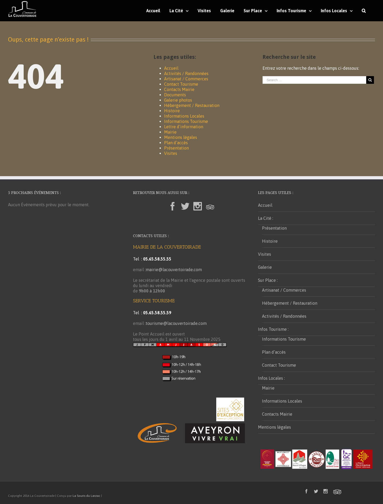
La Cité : (265, 218)
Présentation (176, 148)
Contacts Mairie (179, 89)
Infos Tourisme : (273, 329)
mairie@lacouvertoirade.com (174, 269)
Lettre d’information (183, 126)
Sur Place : (268, 280)
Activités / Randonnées (186, 73)
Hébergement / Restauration (191, 105)
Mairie (170, 132)
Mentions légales (180, 137)
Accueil (171, 68)
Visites (170, 153)
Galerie (265, 267)
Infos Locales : (271, 378)
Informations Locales (184, 116)
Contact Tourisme (181, 84)
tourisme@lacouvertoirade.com (176, 323)
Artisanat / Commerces (186, 78)
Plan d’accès (176, 142)
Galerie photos (178, 100)
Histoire (172, 110)
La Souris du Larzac (86, 496)
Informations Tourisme (186, 121)
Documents (175, 94)
